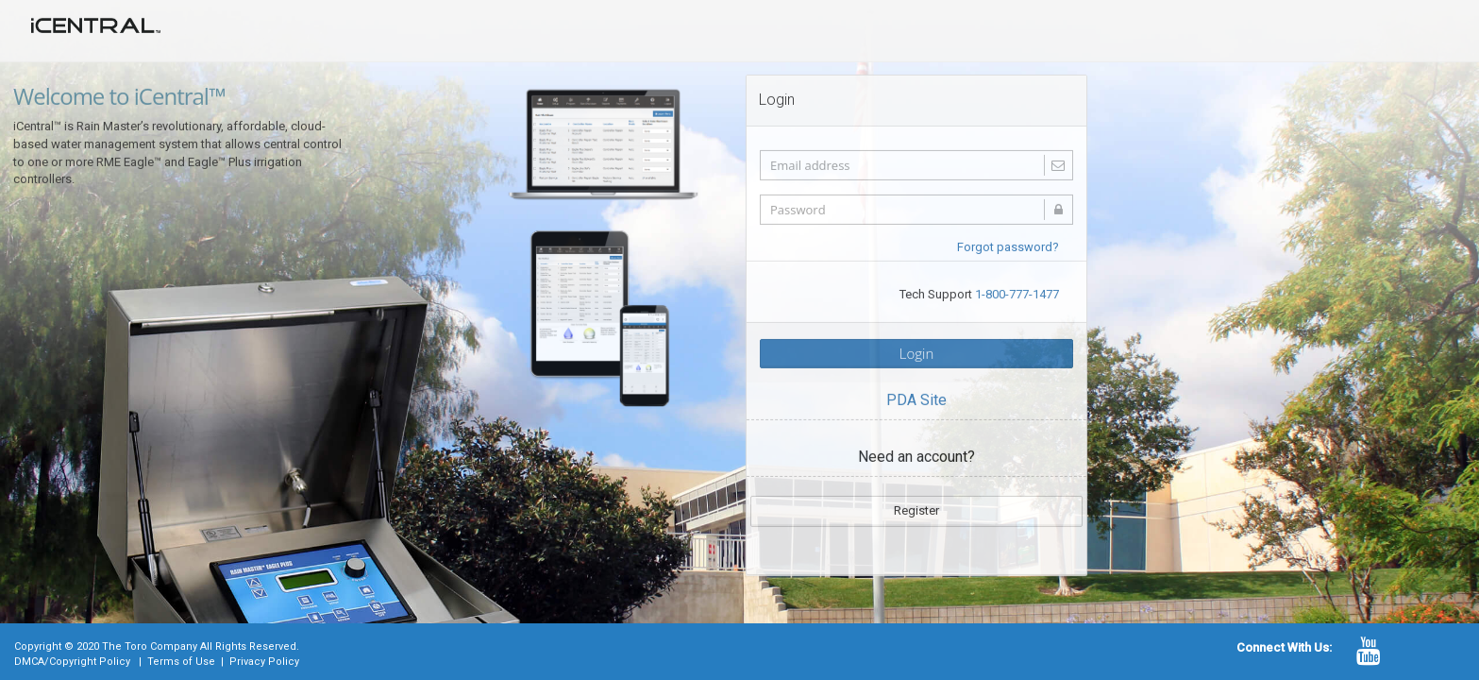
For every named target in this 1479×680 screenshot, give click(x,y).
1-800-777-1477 (1017, 292)
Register (916, 509)
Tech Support (979, 292)
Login (916, 351)
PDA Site (916, 398)
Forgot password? (1008, 245)
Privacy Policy (264, 661)
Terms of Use (181, 661)
